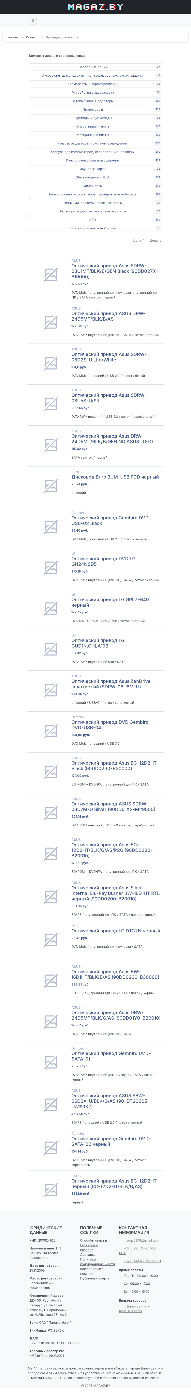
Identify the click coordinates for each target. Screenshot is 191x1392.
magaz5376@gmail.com (139, 1241)
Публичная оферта (95, 1279)
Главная (12, 37)
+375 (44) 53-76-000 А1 (140, 1262)
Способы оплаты (93, 1241)
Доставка (88, 1255)
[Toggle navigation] (33, 20)
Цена (140, 241)
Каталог (32, 37)
